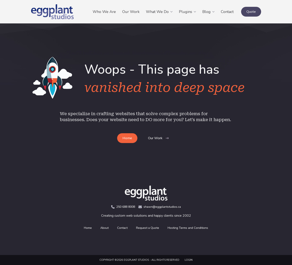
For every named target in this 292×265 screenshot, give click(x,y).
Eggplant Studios (136, 260)
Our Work (131, 11)
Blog (206, 11)
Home (88, 228)
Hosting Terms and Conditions (188, 228)
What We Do (157, 11)
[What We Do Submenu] (172, 12)
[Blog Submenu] (214, 12)
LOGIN (189, 260)
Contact (227, 11)
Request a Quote (147, 228)
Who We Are (104, 11)
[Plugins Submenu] (195, 12)
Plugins (185, 11)
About (104, 228)
